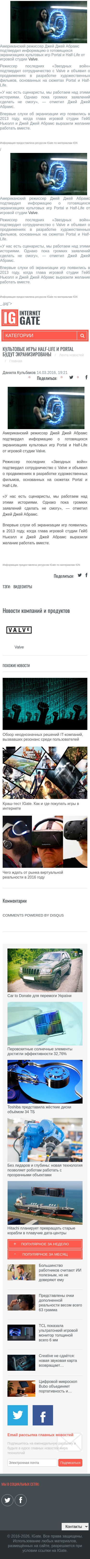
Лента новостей (71, 355)
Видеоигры (22, 586)
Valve (33, 59)
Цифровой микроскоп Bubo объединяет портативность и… (58, 1386)
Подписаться (70, 1463)
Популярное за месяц (44, 1254)
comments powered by (33, 915)
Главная (15, 361)
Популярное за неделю (45, 1244)
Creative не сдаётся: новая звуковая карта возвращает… (58, 1360)
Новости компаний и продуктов (36, 610)
